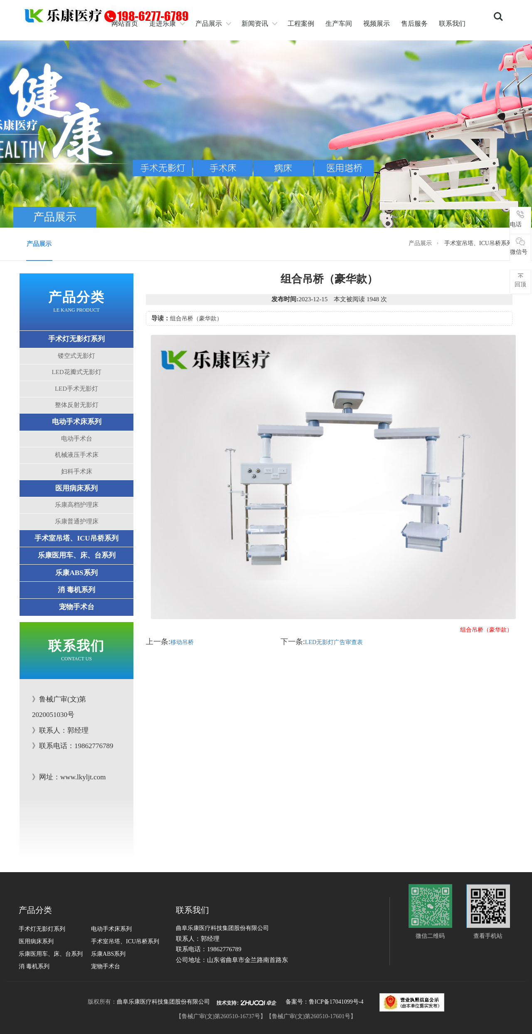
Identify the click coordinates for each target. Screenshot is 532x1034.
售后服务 (414, 23)
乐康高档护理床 (77, 504)
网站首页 (124, 23)
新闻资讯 (254, 23)
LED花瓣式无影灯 (76, 372)
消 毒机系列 (76, 590)
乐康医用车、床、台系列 (77, 555)
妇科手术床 (76, 471)
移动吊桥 (182, 642)
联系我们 (452, 23)
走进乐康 (162, 23)
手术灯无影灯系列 (76, 339)
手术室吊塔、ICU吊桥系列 (76, 538)
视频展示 (376, 23)
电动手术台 (76, 438)
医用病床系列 (76, 488)
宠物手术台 (76, 607)
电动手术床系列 (76, 422)
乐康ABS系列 (76, 573)
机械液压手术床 (77, 454)
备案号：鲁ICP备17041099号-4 (324, 1002)
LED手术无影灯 (76, 388)
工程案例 (301, 23)
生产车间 (338, 23)
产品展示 (208, 23)
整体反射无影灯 (77, 405)
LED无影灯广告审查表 (334, 642)
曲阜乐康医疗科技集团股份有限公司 (163, 1002)
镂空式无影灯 (76, 355)
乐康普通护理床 (77, 521)
